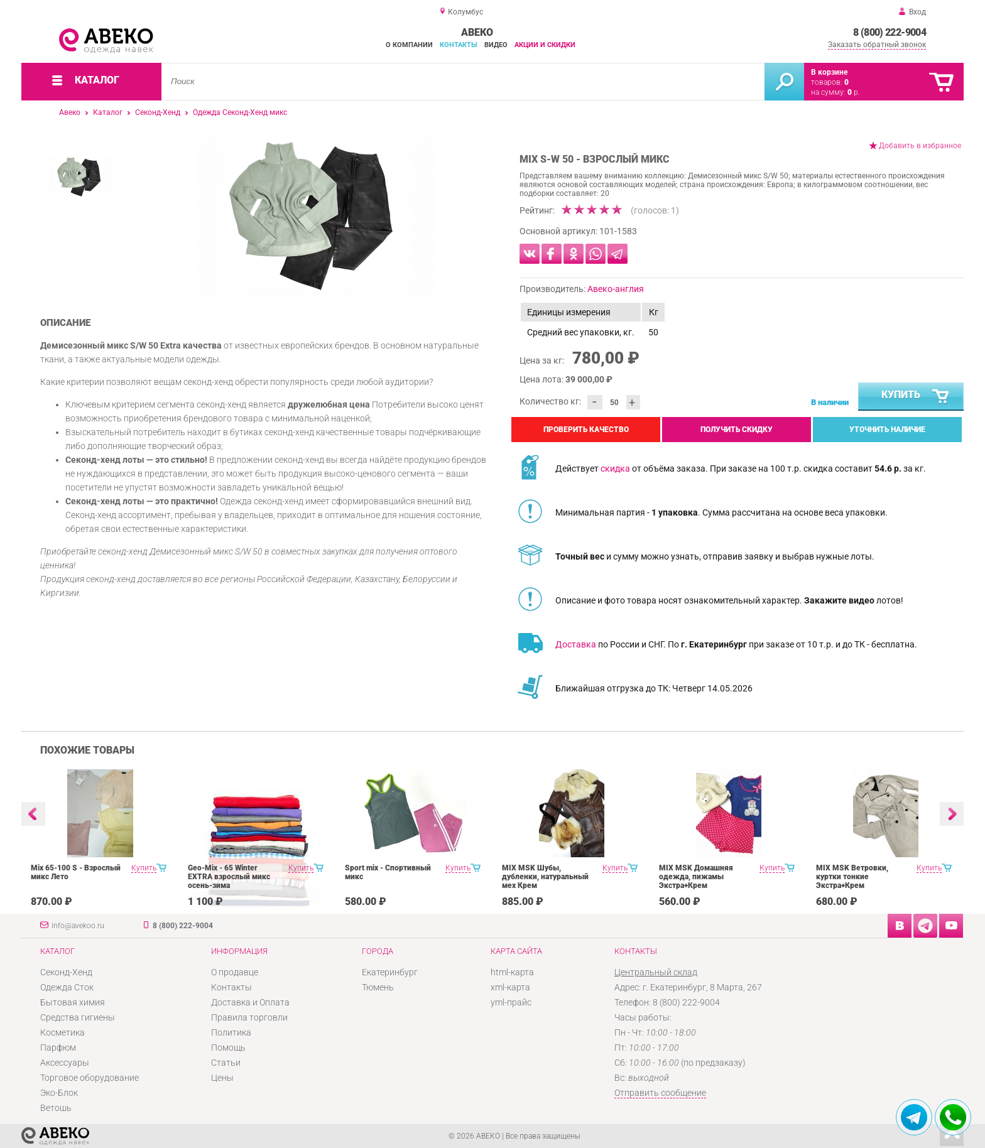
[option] (316, 216)
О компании (409, 45)
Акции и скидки (544, 45)
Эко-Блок (59, 1093)
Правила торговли (249, 1017)
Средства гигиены (77, 1017)
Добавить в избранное (920, 145)
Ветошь (56, 1108)
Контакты (458, 45)
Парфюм (58, 1047)
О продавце (234, 972)
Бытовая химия (72, 1002)
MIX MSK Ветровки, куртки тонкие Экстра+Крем (852, 877)
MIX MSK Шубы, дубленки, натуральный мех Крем (545, 877)
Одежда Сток (67, 987)
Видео (496, 45)
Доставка (575, 644)
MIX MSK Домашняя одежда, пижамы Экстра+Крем (696, 877)
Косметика (62, 1032)
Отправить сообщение (660, 1093)
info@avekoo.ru (78, 925)
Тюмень (378, 987)
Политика (231, 1032)
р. (853, 92)
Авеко (69, 112)
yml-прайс (511, 1002)
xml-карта (510, 987)
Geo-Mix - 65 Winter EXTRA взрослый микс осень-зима (229, 877)
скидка (615, 468)
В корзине (829, 72)
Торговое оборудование (89, 1078)
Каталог (107, 112)
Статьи (226, 1063)
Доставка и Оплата (250, 1002)
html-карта (512, 972)
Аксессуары (64, 1063)
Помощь (228, 1047)
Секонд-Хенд (157, 112)
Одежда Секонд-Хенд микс (240, 112)
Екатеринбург (390, 972)
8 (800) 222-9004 (889, 32)
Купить (915, 397)
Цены (222, 1078)
